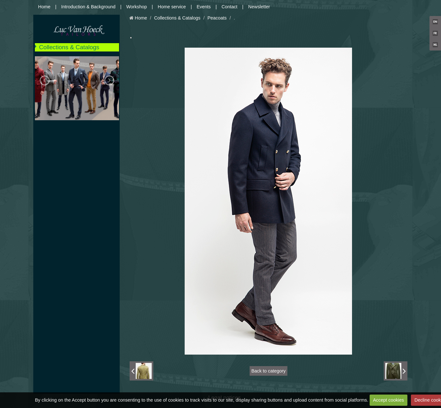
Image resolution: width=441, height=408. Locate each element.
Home (44, 6)
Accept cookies (388, 400)
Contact (229, 6)
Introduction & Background (88, 6)
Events (204, 6)
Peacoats (217, 17)
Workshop (136, 6)
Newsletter (259, 6)
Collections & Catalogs (69, 47)
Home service (172, 6)
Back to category (268, 370)
